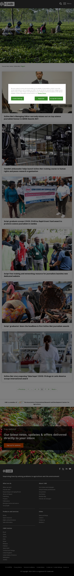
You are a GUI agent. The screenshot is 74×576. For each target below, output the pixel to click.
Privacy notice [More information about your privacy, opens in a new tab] (42, 93)
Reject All (41, 98)
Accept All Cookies (56, 98)
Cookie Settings (17, 98)
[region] (37, 94)
